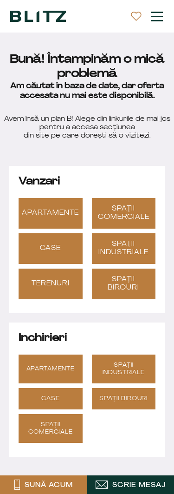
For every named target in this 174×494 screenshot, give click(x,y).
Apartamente (50, 213)
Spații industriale (123, 248)
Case (50, 248)
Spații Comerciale (123, 213)
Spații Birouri (123, 283)
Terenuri (51, 283)
